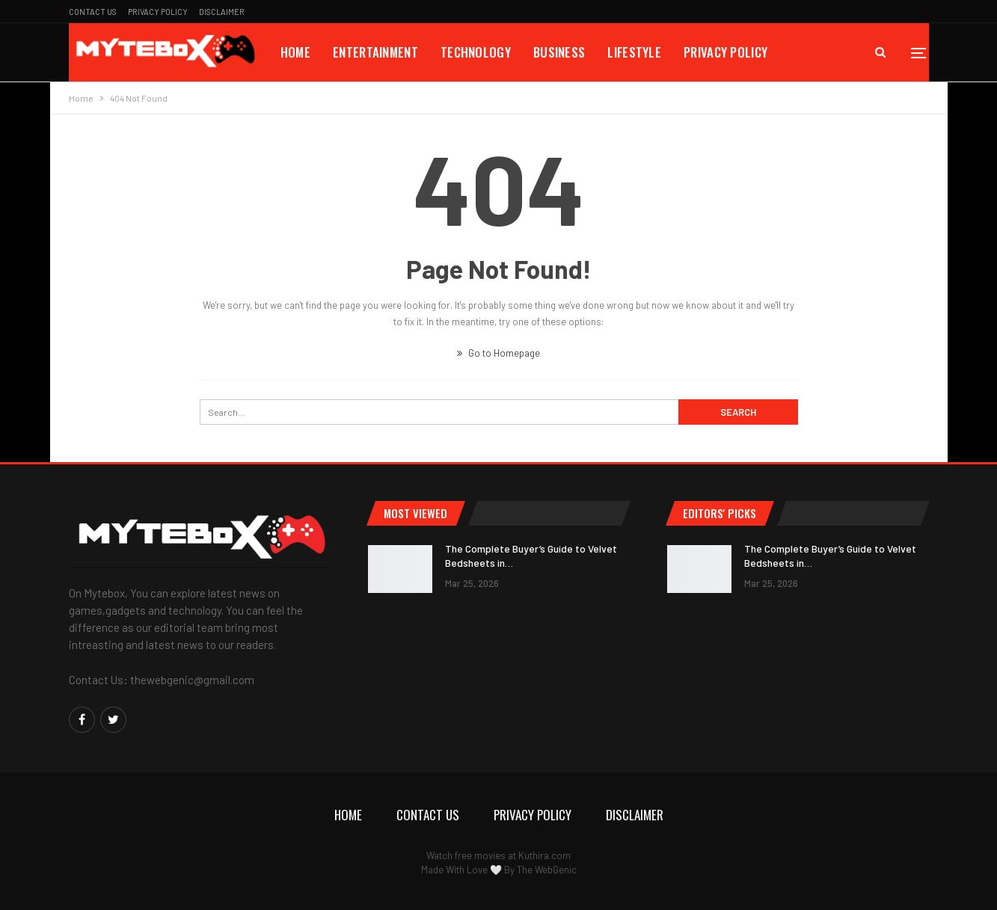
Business (559, 52)
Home (295, 52)
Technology (476, 52)
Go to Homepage (498, 353)
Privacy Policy (158, 11)
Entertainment (375, 52)
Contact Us (93, 11)
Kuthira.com (544, 855)
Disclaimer (222, 11)
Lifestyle (634, 52)
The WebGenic (547, 870)
